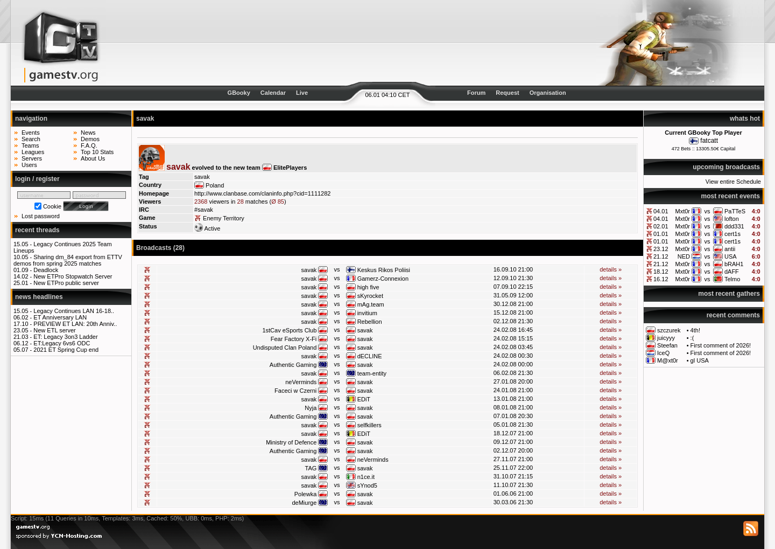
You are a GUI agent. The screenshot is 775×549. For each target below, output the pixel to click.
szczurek (668, 330)
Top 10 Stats (97, 152)
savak (309, 270)
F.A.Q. (89, 145)
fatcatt (709, 140)
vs (707, 211)
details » (611, 269)
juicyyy (666, 338)
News (88, 132)
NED (684, 256)
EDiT (363, 399)
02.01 (660, 226)
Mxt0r (683, 211)
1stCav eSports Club (289, 330)
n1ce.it (366, 477)
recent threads (37, 230)
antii (729, 249)
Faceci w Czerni (295, 390)
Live (302, 92)
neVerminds (300, 382)
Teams (30, 145)
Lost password (41, 216)
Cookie (52, 206)
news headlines (39, 297)
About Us (93, 158)
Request (507, 92)
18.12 (660, 271)
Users (29, 165)
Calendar (273, 92)
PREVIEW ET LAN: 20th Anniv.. (75, 324)
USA (730, 256)
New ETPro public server (66, 283)
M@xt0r (667, 360)
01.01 (660, 234)
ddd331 (734, 226)
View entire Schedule (733, 181)
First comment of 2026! (721, 345)
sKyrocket (370, 296)
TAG (311, 468)
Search (31, 139)
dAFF (731, 271)
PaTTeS (734, 211)
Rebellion (369, 321)
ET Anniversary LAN (60, 317)
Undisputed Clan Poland (285, 347)
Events (31, 132)
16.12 (660, 279)
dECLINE (369, 356)
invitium (367, 313)
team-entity (371, 373)
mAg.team (370, 304)
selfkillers (369, 425)
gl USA (700, 360)
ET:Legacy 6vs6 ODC (61, 343)
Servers (32, 158)
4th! (695, 330)
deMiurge (304, 502)
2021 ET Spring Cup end (65, 349)
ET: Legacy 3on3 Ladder (65, 336)
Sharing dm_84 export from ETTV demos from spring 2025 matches (67, 260)
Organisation (548, 92)
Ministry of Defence (291, 442)
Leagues (33, 152)
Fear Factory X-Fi (294, 339)
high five (368, 287)
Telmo (732, 279)
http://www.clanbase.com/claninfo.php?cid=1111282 (262, 193)
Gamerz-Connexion (382, 278)
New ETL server (54, 330)
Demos (90, 139)
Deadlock (45, 270)
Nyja (310, 408)
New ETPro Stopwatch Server (72, 276)
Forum (476, 92)
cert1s (732, 234)
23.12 (660, 249)
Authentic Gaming (293, 365)
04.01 (660, 211)
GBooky (239, 92)
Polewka (305, 494)
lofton (731, 219)
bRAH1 (733, 264)
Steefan (667, 345)
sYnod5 (367, 485)
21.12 (660, 256)
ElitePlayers (290, 167)
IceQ (663, 353)
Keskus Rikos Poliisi (383, 270)
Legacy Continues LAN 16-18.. (73, 311)
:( (692, 338)
